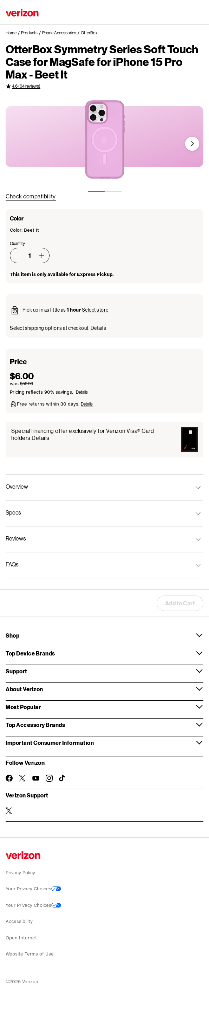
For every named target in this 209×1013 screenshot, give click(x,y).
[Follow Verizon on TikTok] (62, 778)
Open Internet (21, 937)
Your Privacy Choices (33, 888)
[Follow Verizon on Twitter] (22, 778)
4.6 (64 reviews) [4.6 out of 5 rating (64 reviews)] (26, 86)
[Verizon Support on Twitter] (9, 810)
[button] (192, 144)
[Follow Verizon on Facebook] (9, 778)
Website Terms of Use (30, 954)
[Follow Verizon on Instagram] (49, 778)
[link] (13, 32)
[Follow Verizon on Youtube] (35, 778)
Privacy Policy (20, 872)
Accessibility (19, 921)
